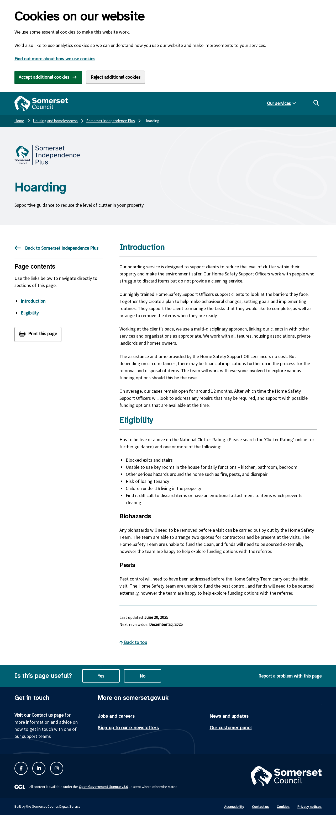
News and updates (229, 716)
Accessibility (234, 806)
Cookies (283, 806)
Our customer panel (231, 728)
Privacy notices (309, 806)
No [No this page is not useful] (142, 676)
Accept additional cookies (44, 77)
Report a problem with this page (290, 676)
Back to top (133, 642)
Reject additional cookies (115, 77)
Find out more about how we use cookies (54, 59)
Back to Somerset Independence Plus (56, 248)
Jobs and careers (116, 716)
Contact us (260, 806)
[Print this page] (37, 334)
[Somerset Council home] (41, 103)
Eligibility (30, 313)
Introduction (33, 301)
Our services (279, 103)
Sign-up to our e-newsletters (128, 728)
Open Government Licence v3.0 (103, 786)
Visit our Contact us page (39, 715)
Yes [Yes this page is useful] (101, 676)
